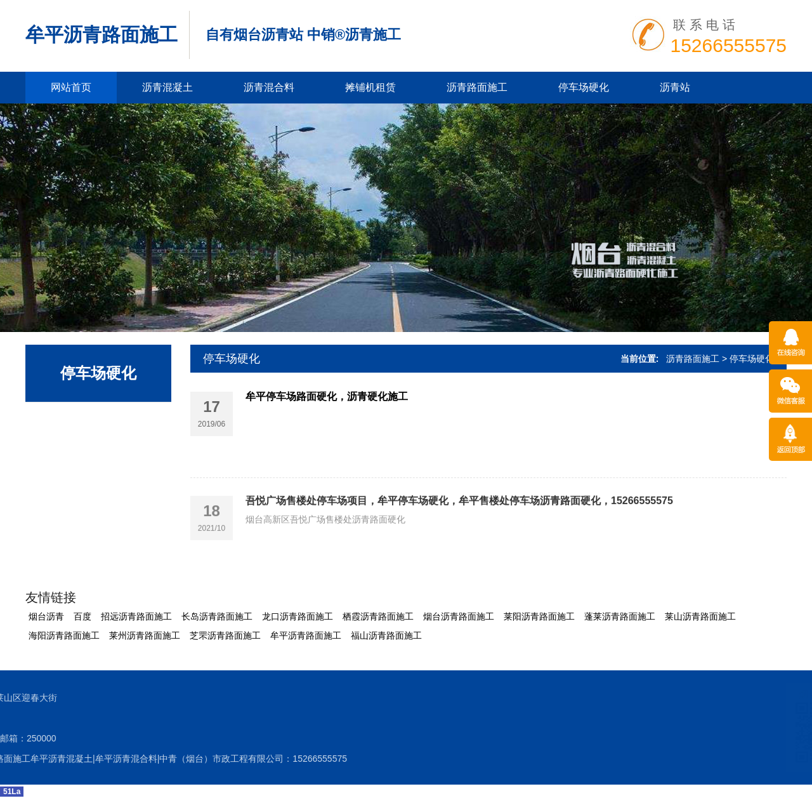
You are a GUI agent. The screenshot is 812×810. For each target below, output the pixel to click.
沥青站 (675, 87)
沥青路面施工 (477, 87)
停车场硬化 (583, 87)
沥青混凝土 (167, 87)
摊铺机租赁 (370, 87)
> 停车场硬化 (748, 359)
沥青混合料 (269, 87)
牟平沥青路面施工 (101, 34)
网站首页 (71, 87)
